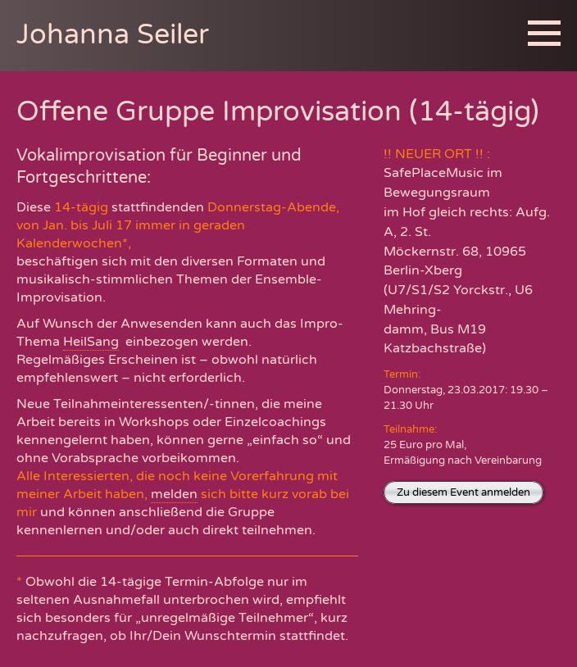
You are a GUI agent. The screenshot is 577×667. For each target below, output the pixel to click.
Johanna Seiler (112, 35)
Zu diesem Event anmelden (463, 492)
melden (174, 494)
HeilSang (91, 342)
